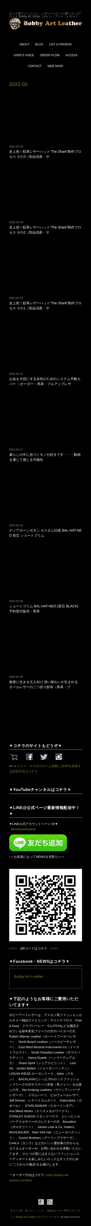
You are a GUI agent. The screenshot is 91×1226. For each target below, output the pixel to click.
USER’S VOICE (24, 55)
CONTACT (35, 66)
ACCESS (71, 55)
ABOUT (24, 44)
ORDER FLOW (49, 55)
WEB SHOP (55, 66)
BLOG (39, 44)
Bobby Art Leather (28, 976)
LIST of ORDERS (60, 44)
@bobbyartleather (23, 829)
